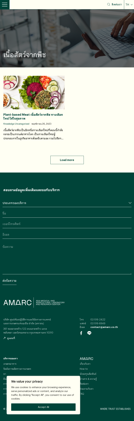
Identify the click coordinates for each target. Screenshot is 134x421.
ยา (4, 374)
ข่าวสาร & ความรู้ (88, 379)
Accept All (43, 407)
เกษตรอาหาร (9, 364)
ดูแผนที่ (9, 338)
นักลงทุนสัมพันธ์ (88, 374)
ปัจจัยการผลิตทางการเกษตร (17, 369)
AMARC (22, 5)
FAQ (82, 394)
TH (127, 5)
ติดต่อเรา (117, 4)
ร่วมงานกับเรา (86, 388)
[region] (43, 395)
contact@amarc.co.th (104, 327)
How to (84, 369)
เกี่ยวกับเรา (85, 364)
